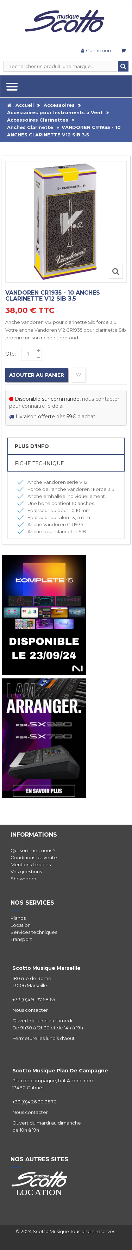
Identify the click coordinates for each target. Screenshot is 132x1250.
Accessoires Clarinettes (37, 120)
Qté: (10, 354)
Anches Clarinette (30, 127)
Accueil (20, 105)
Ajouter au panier (36, 375)
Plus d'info (32, 446)
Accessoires (59, 105)
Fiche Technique (39, 463)
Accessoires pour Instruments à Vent (55, 112)
